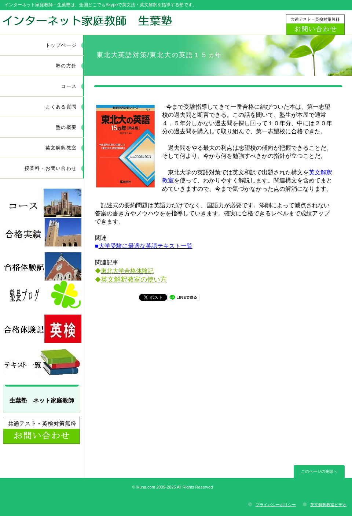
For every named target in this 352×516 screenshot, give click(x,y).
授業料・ (51, 168)
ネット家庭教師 (87, 22)
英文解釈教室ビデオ (328, 504)
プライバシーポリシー (276, 504)
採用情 (42, 232)
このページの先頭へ (319, 471)
